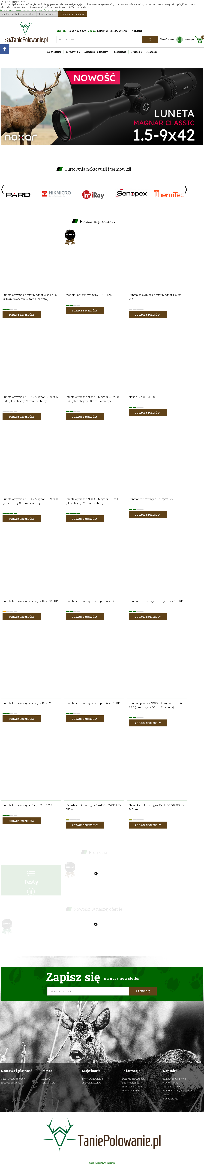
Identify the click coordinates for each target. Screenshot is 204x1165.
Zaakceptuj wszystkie (73, 14)
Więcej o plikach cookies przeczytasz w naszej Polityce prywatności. (31, 10)
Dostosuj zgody (47, 14)
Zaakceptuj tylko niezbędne (18, 14)
